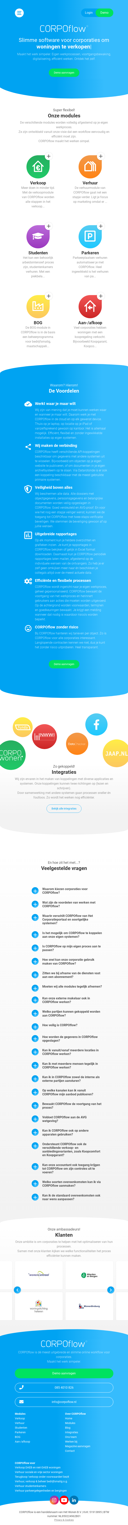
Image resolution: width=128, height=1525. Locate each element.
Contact (70, 1450)
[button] (110, 1306)
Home (68, 1418)
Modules (70, 1423)
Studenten (21, 1427)
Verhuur (20, 1423)
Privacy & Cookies (64, 1519)
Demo (104, 12)
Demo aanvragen (64, 72)
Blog (67, 1427)
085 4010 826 (46, 1387)
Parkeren (20, 1432)
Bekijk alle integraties (64, 808)
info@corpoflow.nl (47, 1401)
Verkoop (20, 1418)
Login (89, 12)
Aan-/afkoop (22, 1441)
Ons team (71, 1436)
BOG (17, 1436)
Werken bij (71, 1441)
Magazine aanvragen (77, 1446)
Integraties (71, 1432)
